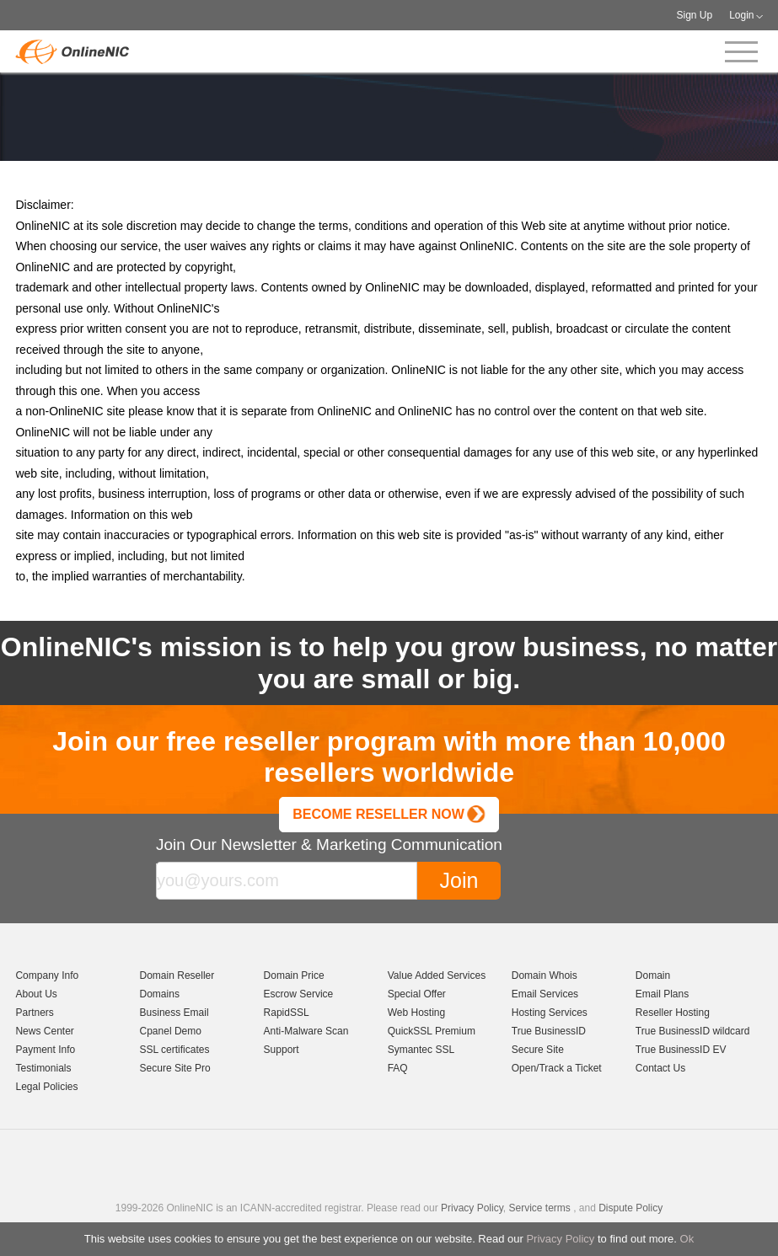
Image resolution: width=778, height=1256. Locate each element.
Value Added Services (437, 975)
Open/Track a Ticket (557, 1068)
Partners (34, 1012)
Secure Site (538, 1050)
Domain (653, 975)
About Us (35, 994)
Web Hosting (416, 1012)
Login (741, 15)
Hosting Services (550, 1012)
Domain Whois (544, 975)
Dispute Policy (630, 1208)
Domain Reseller (177, 975)
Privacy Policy (560, 1238)
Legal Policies (46, 1087)
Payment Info (45, 1050)
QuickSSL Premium (431, 1031)
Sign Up (694, 15)
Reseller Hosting (673, 1012)
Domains (160, 994)
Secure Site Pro (175, 1068)
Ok (687, 1238)
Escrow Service (299, 994)
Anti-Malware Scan (306, 1031)
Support (281, 1050)
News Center (44, 1031)
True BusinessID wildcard (693, 1031)
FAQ (398, 1068)
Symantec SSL (421, 1050)
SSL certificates (175, 1050)
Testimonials (43, 1068)
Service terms (539, 1208)
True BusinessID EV (681, 1050)
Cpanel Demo (170, 1031)
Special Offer (417, 994)
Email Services (545, 994)
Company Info (46, 975)
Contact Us (660, 1068)
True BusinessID (549, 1031)
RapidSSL (286, 1012)
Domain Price (294, 975)
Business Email (174, 1012)
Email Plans (662, 994)
